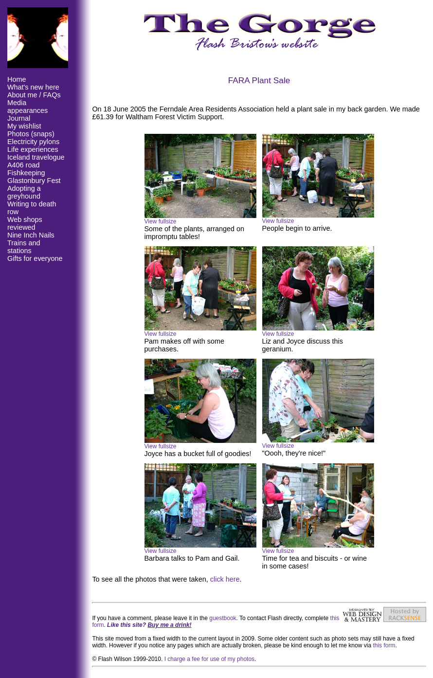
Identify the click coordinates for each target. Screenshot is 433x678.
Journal (18, 118)
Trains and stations (23, 247)
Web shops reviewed (24, 223)
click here (225, 579)
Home (16, 79)
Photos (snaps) (30, 134)
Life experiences (32, 149)
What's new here (33, 87)
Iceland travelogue (36, 157)
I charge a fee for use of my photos (209, 659)
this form (384, 645)
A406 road (23, 165)
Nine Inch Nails (30, 235)
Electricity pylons (33, 142)
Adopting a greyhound (24, 192)
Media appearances (27, 106)
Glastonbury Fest (34, 180)
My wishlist (24, 126)
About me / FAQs (34, 95)
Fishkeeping (26, 173)
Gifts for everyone (35, 258)
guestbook (222, 618)
